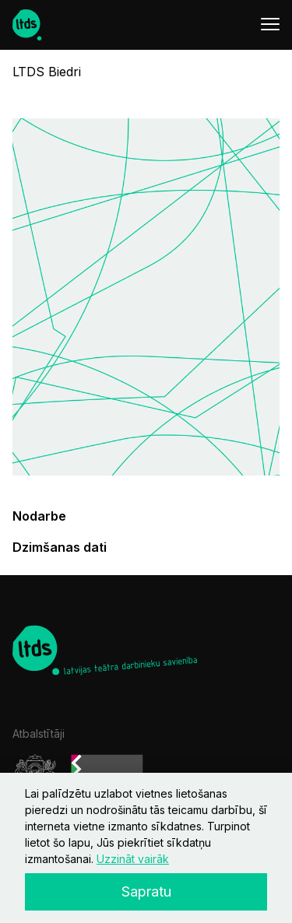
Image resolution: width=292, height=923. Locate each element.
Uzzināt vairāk (133, 858)
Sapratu (146, 891)
